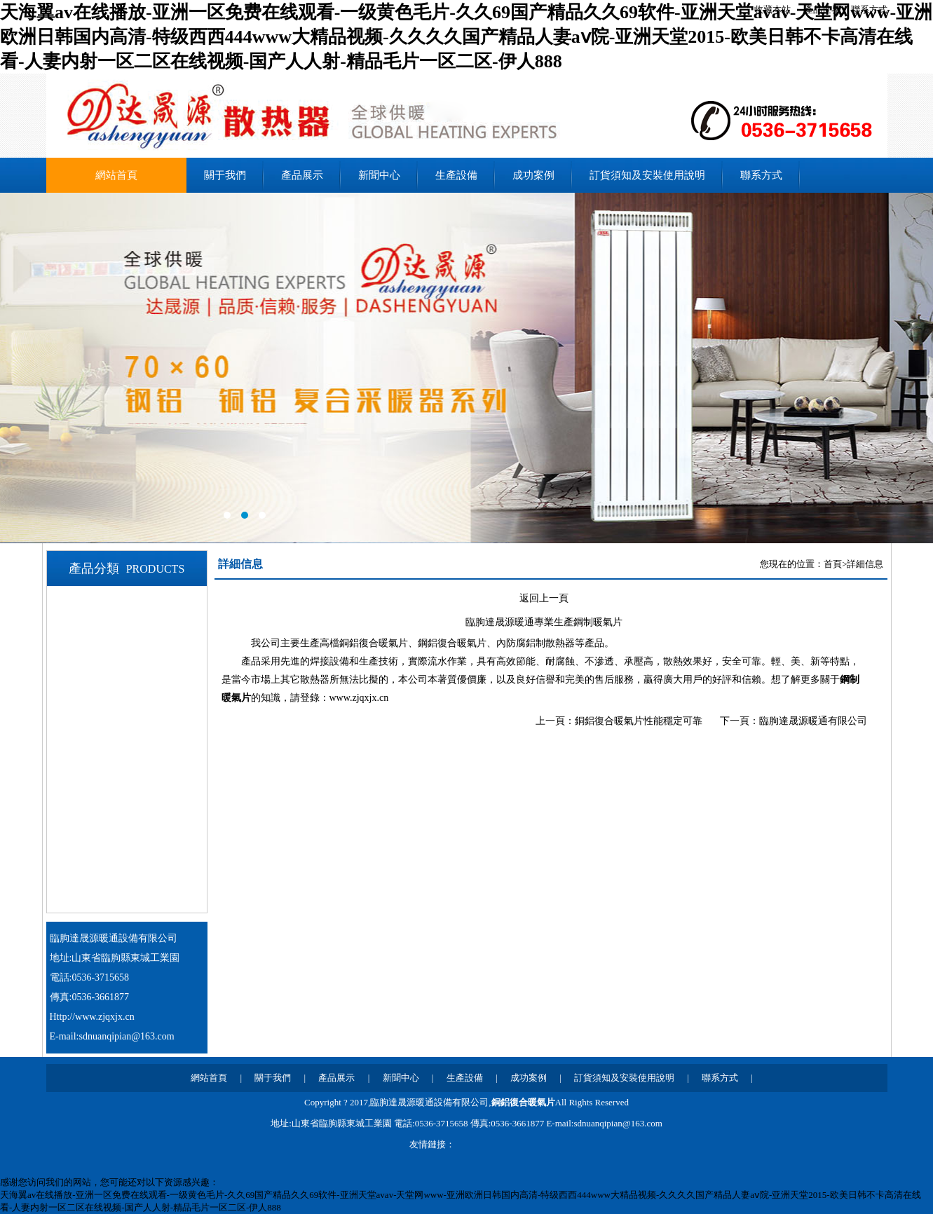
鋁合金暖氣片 (108, 806)
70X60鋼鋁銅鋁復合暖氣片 (138, 633)
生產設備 (456, 175)
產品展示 (302, 175)
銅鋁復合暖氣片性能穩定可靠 (638, 721)
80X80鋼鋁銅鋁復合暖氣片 (138, 748)
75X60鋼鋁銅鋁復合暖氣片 (138, 662)
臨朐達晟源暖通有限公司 (813, 721)
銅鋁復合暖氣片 (523, 1102)
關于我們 (225, 175)
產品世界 (822, 9)
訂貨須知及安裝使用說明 (647, 175)
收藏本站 (772, 9)
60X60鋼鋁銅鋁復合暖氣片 (138, 605)
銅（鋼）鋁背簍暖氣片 (129, 892)
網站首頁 (116, 175)
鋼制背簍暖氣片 (114, 863)
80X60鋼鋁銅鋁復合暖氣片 (138, 719)
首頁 (833, 564)
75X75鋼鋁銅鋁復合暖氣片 (138, 691)
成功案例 (533, 175)
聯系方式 (869, 9)
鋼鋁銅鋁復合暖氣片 (124, 777)
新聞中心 (379, 175)
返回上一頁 (543, 598)
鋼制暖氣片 (103, 834)
